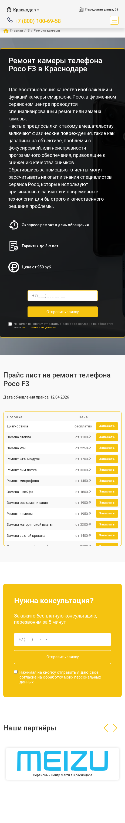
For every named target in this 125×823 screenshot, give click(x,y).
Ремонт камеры (20, 514)
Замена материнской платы (30, 524)
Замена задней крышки (26, 536)
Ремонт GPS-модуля (23, 459)
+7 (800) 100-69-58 (38, 20)
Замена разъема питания (27, 503)
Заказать (107, 426)
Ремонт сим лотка (22, 470)
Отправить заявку (62, 312)
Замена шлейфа (20, 492)
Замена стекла (19, 437)
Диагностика (17, 426)
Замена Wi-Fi (17, 448)
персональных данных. (39, 327)
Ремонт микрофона (23, 481)
